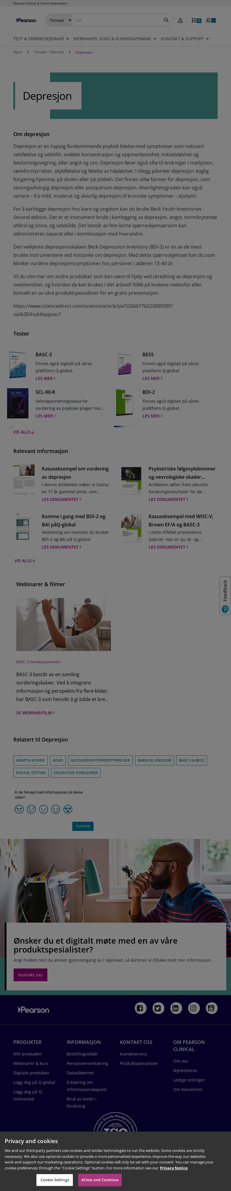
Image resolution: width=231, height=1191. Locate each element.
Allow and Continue (99, 1179)
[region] (115, 1161)
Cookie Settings (55, 1179)
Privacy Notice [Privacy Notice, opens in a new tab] (174, 1168)
